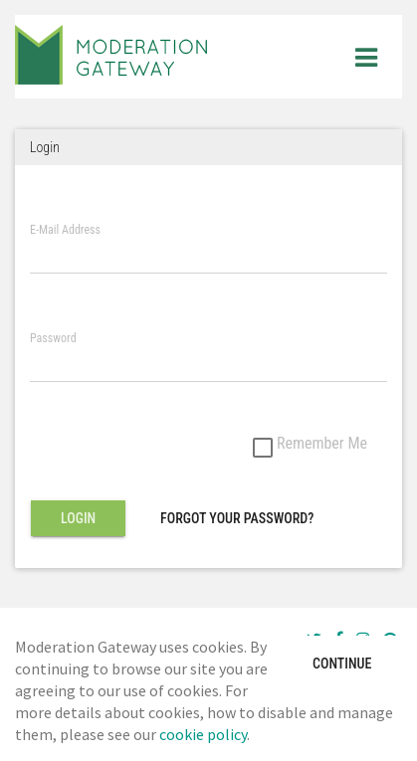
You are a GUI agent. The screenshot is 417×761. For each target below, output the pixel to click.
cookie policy (203, 734)
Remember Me (310, 445)
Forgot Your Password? (236, 518)
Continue (342, 663)
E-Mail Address (65, 230)
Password (53, 338)
